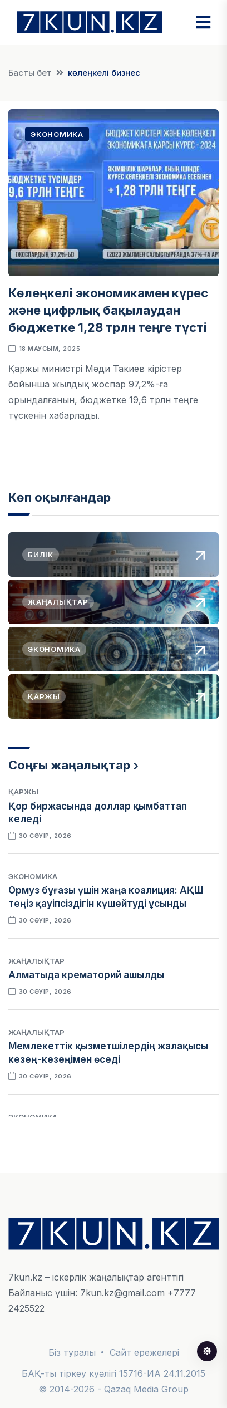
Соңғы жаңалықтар (69, 765)
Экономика (57, 134)
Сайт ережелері (144, 1352)
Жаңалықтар (36, 960)
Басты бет (30, 72)
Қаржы (23, 791)
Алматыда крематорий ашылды (86, 974)
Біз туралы (72, 1352)
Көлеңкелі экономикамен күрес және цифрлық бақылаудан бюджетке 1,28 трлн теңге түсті (108, 310)
